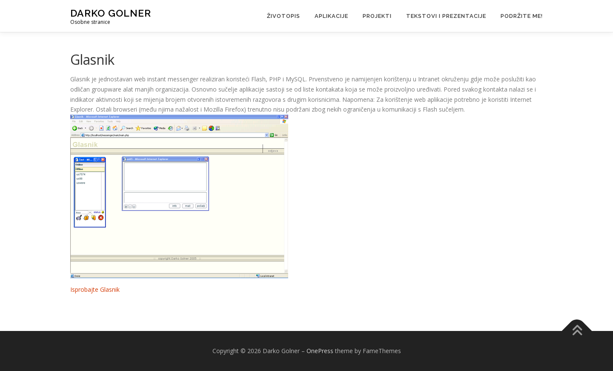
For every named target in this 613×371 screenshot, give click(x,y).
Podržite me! (522, 16)
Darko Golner (110, 13)
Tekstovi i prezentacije (446, 16)
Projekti (377, 16)
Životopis (283, 16)
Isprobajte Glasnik (95, 289)
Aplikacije (331, 16)
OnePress (319, 351)
